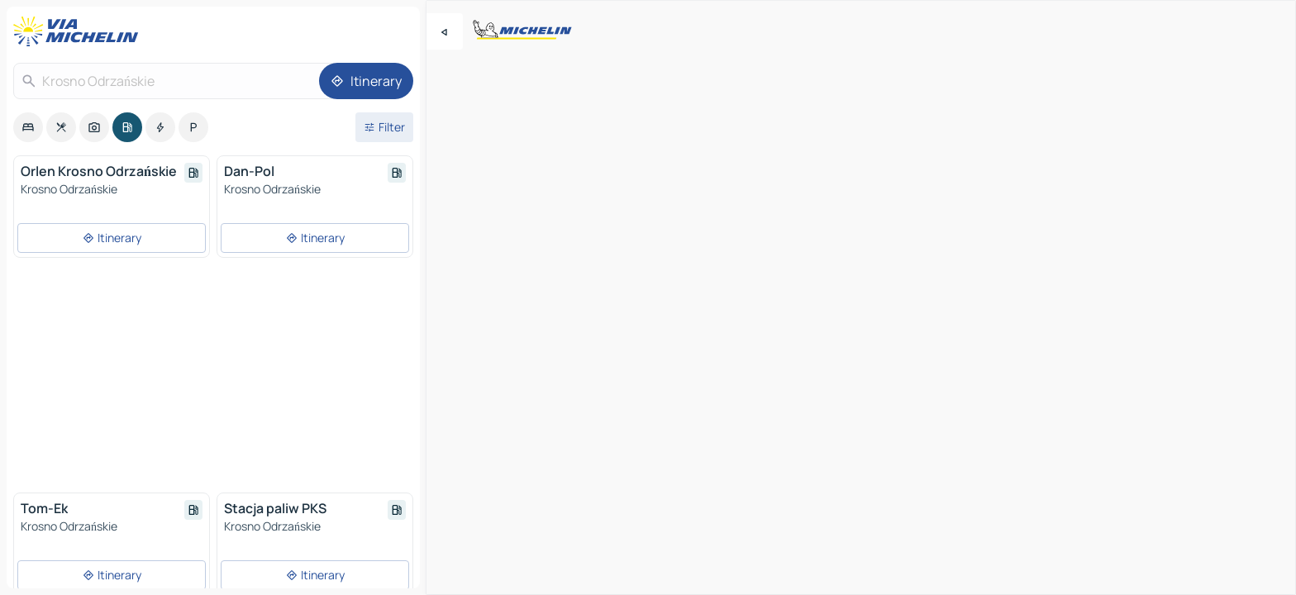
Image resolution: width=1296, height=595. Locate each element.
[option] (28, 127)
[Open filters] (384, 127)
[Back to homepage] (79, 31)
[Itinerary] (366, 81)
